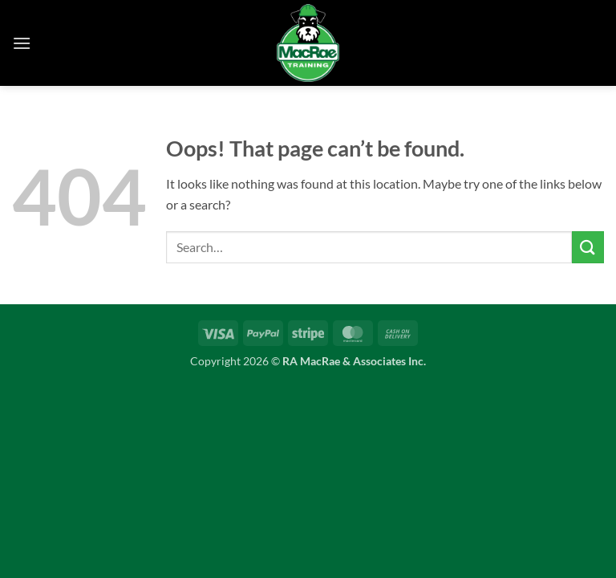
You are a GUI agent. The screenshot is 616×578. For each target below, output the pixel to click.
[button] (21, 43)
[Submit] (588, 247)
